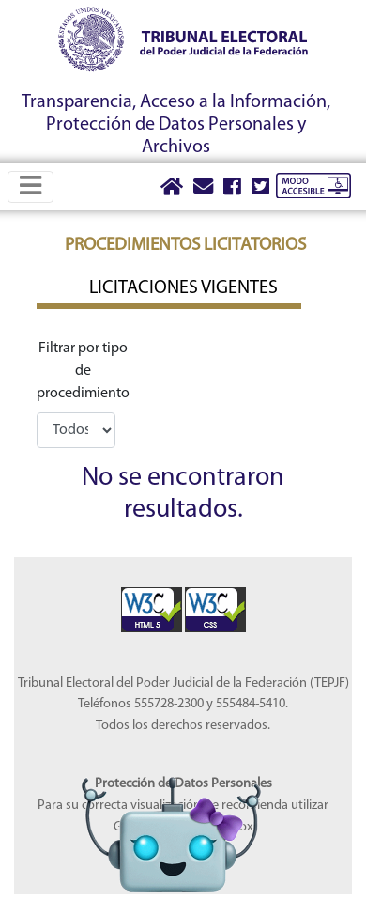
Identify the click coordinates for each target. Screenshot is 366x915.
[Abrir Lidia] (171, 800)
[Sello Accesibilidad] (153, 598)
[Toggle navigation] (30, 186)
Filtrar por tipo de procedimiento (83, 371)
